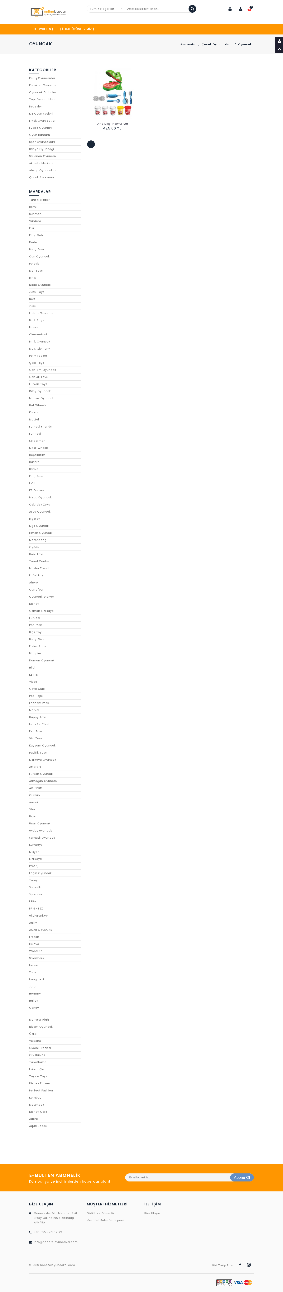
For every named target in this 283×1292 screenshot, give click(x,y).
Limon (33, 965)
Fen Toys (36, 731)
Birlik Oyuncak (39, 342)
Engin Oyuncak (40, 873)
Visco (33, 682)
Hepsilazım (37, 455)
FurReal (34, 618)
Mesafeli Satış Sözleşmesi (106, 1220)
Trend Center (39, 561)
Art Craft (36, 788)
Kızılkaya (35, 859)
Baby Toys (37, 250)
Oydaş (34, 547)
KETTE (33, 675)
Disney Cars (38, 1112)
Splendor (35, 894)
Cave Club (37, 689)
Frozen (34, 937)
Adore (33, 1119)
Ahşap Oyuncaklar (43, 170)
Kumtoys (35, 845)
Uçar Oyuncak (39, 824)
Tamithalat (37, 1062)
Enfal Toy (36, 576)
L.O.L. (33, 483)
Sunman (35, 214)
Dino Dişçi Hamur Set (112, 124)
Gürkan (34, 795)
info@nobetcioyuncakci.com (56, 1242)
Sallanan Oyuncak (42, 156)
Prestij (33, 866)
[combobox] (106, 8)
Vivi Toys (35, 739)
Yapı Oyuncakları (42, 100)
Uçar (32, 816)
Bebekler (35, 107)
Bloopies (35, 653)
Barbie (34, 469)
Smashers (36, 958)
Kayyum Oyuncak (42, 746)
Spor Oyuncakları (42, 142)
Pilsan (33, 327)
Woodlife (36, 951)
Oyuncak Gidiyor (41, 597)
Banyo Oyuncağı (41, 149)
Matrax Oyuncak (41, 398)
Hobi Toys (36, 554)
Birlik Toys (36, 320)
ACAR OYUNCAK (40, 930)
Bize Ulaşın (152, 1213)
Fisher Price (37, 646)
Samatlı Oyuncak (42, 838)
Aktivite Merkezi (41, 163)
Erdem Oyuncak (41, 313)
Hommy (35, 994)
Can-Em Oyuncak (42, 370)
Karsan (34, 413)
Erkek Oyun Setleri (42, 121)
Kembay (35, 1098)
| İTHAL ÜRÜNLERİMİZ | (77, 29)
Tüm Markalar (39, 200)
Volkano (35, 1041)
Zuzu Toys (36, 292)
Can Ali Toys (38, 377)
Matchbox (36, 1105)
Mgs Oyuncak (39, 526)
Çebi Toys (36, 363)
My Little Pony (39, 349)
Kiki (31, 228)
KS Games (36, 490)
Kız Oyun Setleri (41, 114)
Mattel (34, 420)
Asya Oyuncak (40, 512)
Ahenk (33, 583)
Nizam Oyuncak (41, 1027)
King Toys (36, 476)
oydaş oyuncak (40, 831)
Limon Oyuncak (41, 533)
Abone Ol (242, 1178)
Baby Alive (37, 639)
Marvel (34, 710)
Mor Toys (36, 271)
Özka (33, 1034)
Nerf (32, 299)
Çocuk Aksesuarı (41, 177)
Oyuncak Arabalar (42, 92)
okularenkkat (39, 916)
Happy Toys (38, 717)
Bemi (33, 207)
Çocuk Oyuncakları (217, 45)
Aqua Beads (38, 1126)
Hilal (32, 668)
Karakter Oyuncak (42, 85)
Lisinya (34, 944)
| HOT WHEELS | (41, 29)
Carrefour (36, 590)
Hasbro (34, 462)
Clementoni (38, 335)
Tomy (33, 880)
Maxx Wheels (39, 448)
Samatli (35, 887)
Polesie (34, 264)
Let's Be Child (39, 724)
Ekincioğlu (36, 1069)
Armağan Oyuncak (43, 781)
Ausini (33, 802)
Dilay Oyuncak (40, 391)
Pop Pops (36, 696)
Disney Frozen (39, 1084)
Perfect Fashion (41, 1091)
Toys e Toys (38, 1076)
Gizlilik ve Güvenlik (100, 1213)
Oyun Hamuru (39, 135)
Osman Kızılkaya (41, 611)
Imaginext (36, 979)
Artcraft (35, 767)
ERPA (32, 902)
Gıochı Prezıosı (40, 1048)
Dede (33, 242)
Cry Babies (37, 1055)
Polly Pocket (38, 356)
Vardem (35, 221)
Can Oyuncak (39, 257)
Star (32, 809)
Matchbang (37, 540)
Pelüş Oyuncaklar (42, 78)
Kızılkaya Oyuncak (42, 760)
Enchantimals (39, 703)
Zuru (32, 972)
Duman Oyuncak (42, 661)
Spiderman (37, 441)
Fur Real (35, 434)
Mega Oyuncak (40, 498)
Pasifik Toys (38, 753)
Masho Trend (39, 568)
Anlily (33, 923)
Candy (34, 1008)
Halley (33, 1001)
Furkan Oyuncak (41, 774)
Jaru (32, 987)
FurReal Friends (40, 427)
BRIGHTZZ (36, 909)
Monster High (39, 1020)
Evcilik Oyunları (40, 128)
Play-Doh (36, 235)
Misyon (34, 852)
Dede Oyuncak (40, 285)
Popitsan (35, 625)
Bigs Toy (35, 632)
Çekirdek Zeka (39, 505)
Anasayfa (187, 45)
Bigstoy (34, 519)
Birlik (32, 278)
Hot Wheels (37, 405)
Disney (34, 604)
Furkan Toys (38, 384)
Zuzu (32, 306)
